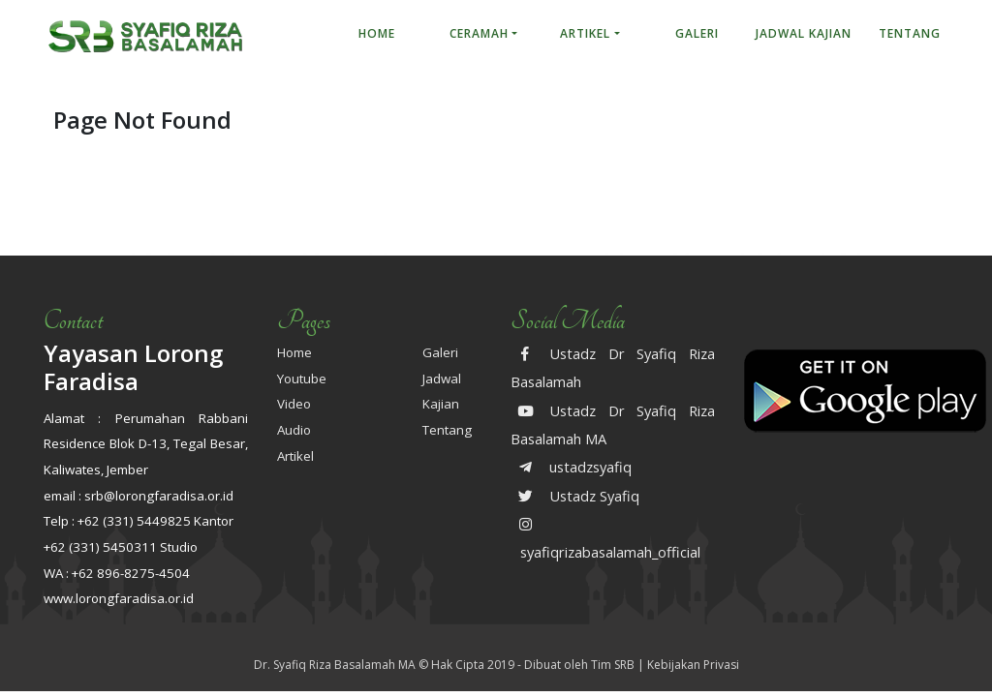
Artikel (585, 33)
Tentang (910, 33)
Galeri (697, 33)
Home (376, 33)
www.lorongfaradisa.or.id (119, 598)
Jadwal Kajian (804, 33)
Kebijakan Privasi (693, 664)
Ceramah (479, 33)
